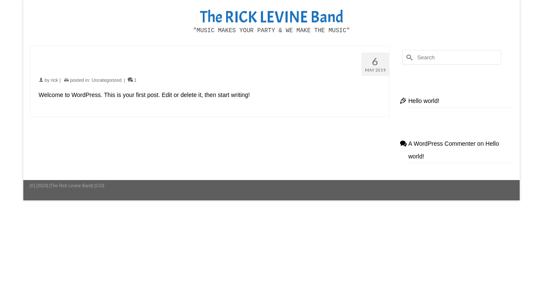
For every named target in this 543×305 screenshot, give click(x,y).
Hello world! (424, 116)
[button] (413, 47)
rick (54, 95)
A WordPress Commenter (442, 159)
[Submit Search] (408, 73)
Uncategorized (107, 95)
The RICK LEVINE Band (272, 17)
